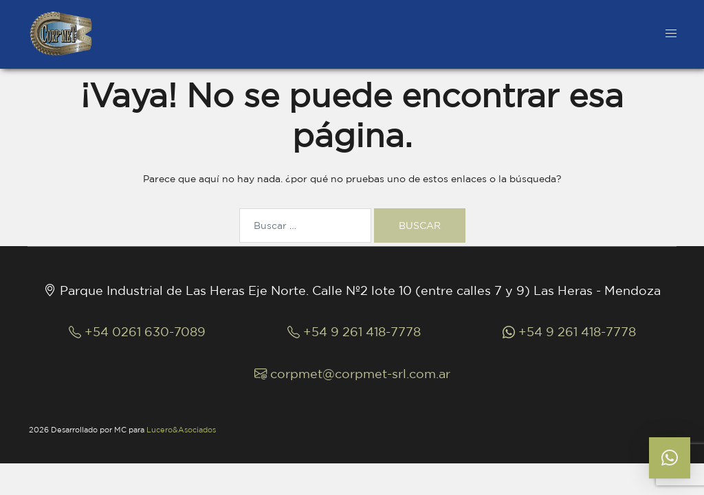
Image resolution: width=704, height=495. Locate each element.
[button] (669, 457)
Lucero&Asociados (181, 430)
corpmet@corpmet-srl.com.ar (352, 373)
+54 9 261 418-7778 (354, 331)
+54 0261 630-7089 (137, 331)
